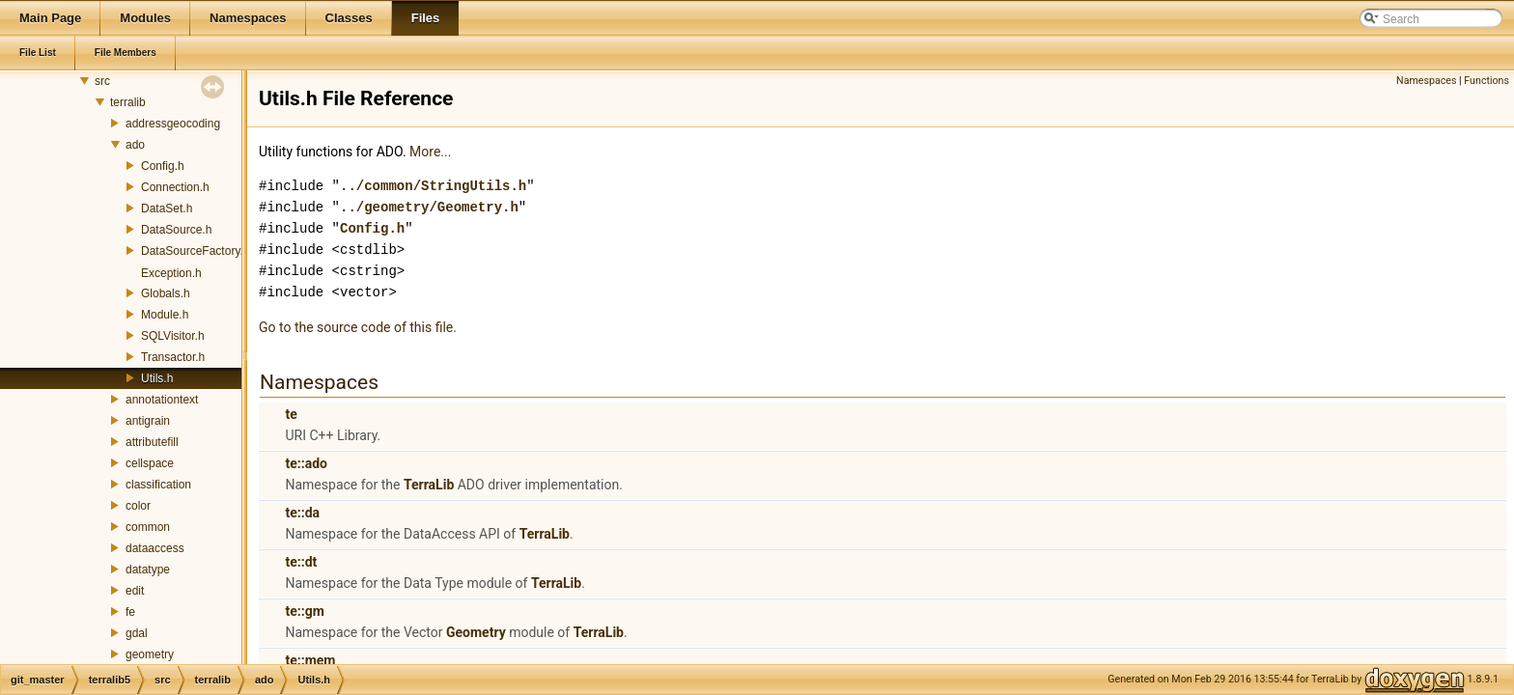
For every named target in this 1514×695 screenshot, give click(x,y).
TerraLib (429, 484)
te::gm (304, 611)
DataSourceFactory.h (195, 251)
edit (135, 591)
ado (135, 145)
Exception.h (171, 273)
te (290, 414)
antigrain (148, 421)
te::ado (305, 463)
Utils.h (157, 378)
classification (158, 484)
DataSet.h (166, 208)
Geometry (476, 632)
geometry (150, 654)
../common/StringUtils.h (433, 186)
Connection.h (175, 187)
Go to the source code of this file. (358, 327)
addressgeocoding (173, 123)
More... (430, 151)
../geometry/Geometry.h (429, 207)
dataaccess (155, 548)
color (138, 506)
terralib (128, 102)
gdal (137, 633)
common (148, 527)
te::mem (310, 660)
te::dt (301, 562)
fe (130, 612)
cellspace (150, 463)
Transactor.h (173, 357)
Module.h (164, 314)
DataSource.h (176, 229)
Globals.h (165, 293)
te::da (302, 512)
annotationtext (162, 399)
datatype (148, 569)
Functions (1486, 80)
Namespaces (1426, 80)
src (102, 81)
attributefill (152, 442)
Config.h (162, 166)
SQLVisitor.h (173, 336)
